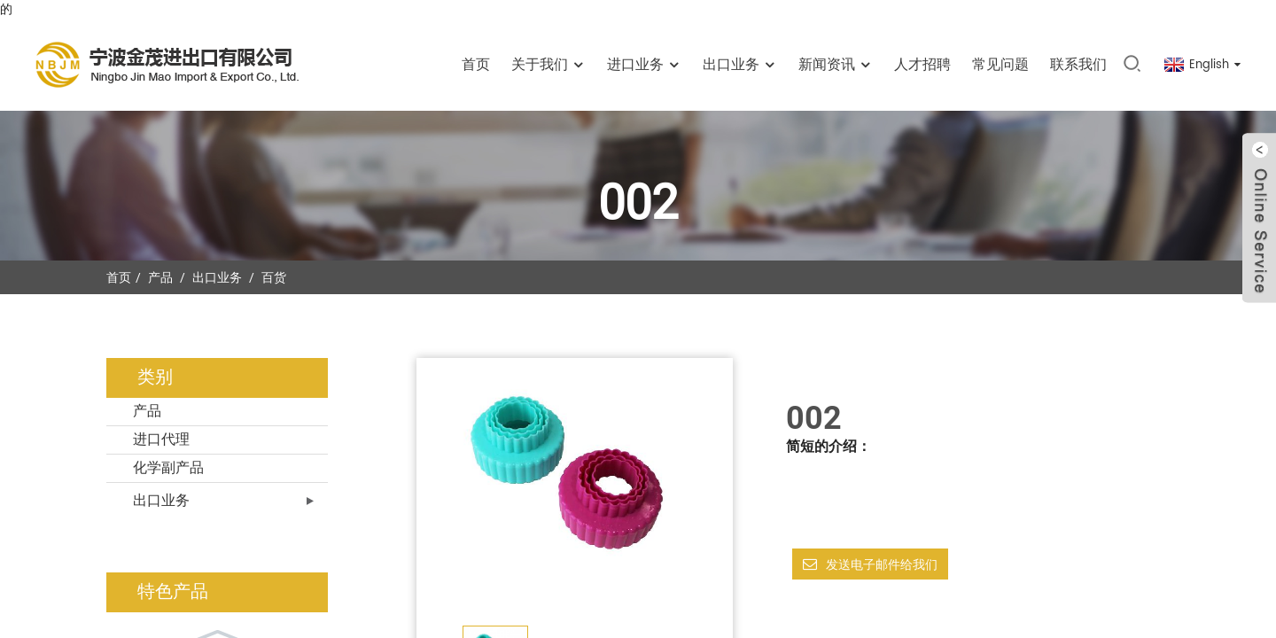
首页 (476, 64)
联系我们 (1078, 64)
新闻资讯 (835, 64)
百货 (273, 277)
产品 (160, 277)
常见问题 (1000, 64)
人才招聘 (922, 64)
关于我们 (548, 64)
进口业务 (644, 64)
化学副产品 (168, 467)
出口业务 (740, 64)
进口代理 (161, 439)
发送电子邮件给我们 (882, 564)
